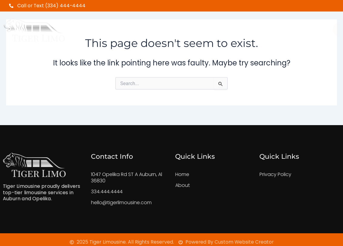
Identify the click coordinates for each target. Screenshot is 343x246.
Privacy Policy (269, 174)
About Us (145, 28)
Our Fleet (184, 28)
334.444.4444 (100, 191)
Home (112, 28)
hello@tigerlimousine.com (115, 202)
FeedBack (225, 28)
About (176, 185)
